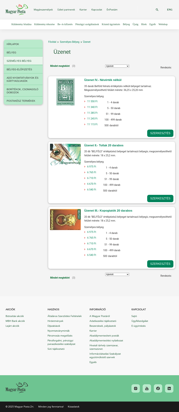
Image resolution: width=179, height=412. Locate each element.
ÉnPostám (112, 9)
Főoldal (52, 41)
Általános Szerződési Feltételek (65, 316)
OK (157, 9)
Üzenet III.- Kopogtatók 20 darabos (108, 210)
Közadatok (73, 406)
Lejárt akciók (12, 325)
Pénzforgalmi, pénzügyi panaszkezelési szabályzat (61, 342)
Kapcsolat (96, 9)
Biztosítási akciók (15, 316)
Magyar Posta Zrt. (17, 9)
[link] (17, 387)
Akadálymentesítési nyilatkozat (106, 340)
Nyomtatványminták (59, 330)
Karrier (83, 9)
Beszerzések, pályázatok (103, 325)
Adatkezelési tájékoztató (103, 321)
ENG (169, 9)
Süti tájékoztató (56, 348)
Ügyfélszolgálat (139, 321)
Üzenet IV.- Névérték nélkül (102, 80)
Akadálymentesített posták (104, 335)
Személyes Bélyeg (69, 41)
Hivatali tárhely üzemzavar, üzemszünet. (104, 347)
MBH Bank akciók (15, 321)
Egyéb (93, 362)
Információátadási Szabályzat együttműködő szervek (105, 355)
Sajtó (134, 316)
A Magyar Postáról (100, 316)
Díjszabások (54, 325)
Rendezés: (166, 67)
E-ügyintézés (138, 325)
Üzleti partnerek (66, 9)
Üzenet (87, 41)
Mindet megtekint (60, 66)
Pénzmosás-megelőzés (60, 335)
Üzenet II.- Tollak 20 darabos (103, 145)
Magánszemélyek (43, 9)
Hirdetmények (55, 321)
